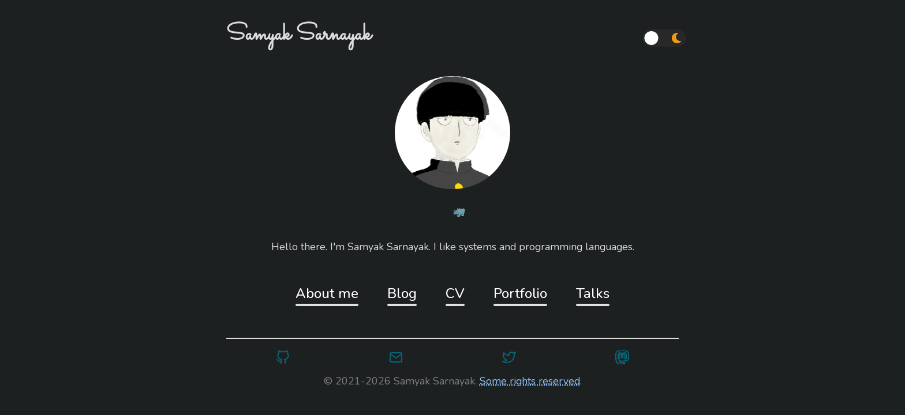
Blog (402, 293)
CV (455, 293)
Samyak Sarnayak (298, 34)
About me (327, 293)
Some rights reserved (530, 381)
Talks (592, 293)
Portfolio (520, 293)
